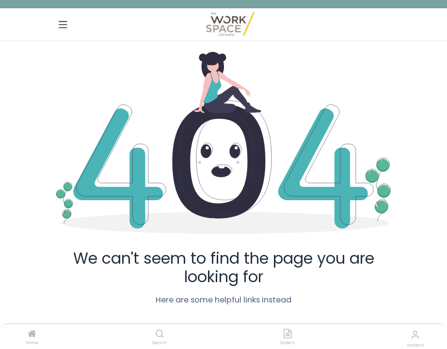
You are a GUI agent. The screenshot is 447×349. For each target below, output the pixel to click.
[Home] (32, 334)
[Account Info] (415, 334)
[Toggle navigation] (63, 24)
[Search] (159, 334)
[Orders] (287, 334)
